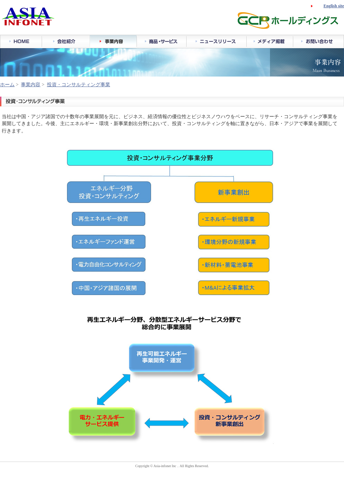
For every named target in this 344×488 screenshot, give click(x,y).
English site (333, 5)
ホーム (7, 84)
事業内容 (30, 84)
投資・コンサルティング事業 (78, 84)
